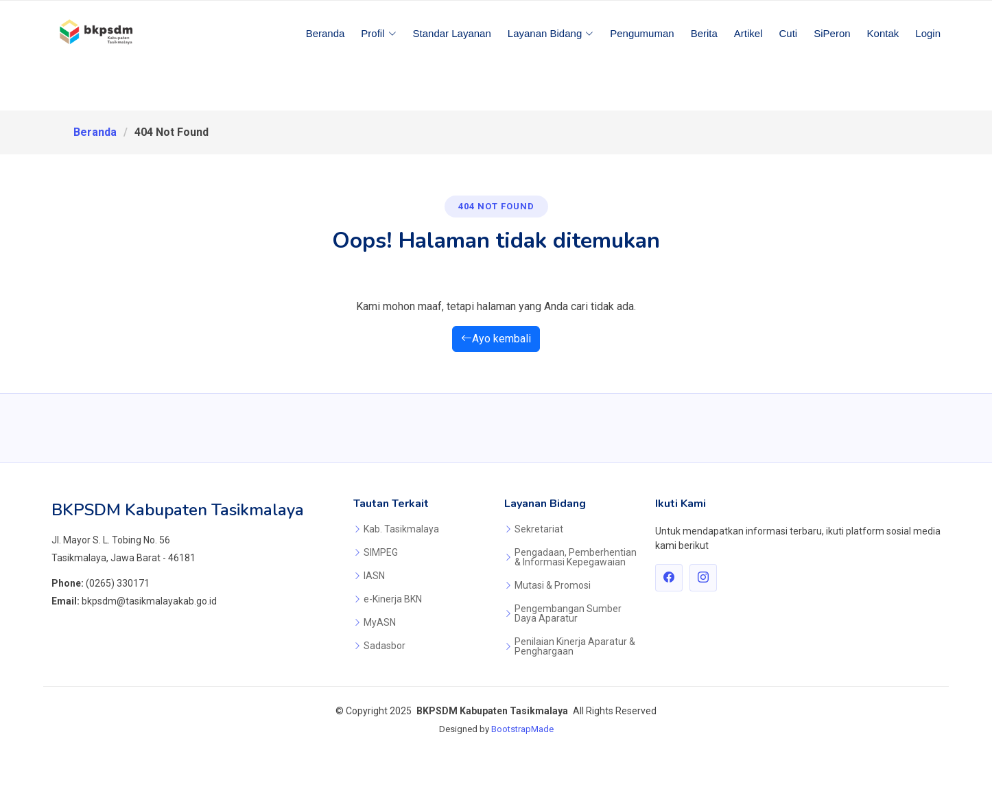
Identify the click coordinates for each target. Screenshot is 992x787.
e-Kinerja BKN (393, 599)
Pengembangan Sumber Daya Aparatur (568, 613)
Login (928, 33)
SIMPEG (381, 552)
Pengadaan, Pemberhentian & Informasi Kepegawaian (576, 557)
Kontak (883, 33)
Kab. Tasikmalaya (401, 529)
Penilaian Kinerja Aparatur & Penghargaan (575, 646)
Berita (704, 33)
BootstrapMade (522, 729)
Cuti (788, 33)
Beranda (325, 33)
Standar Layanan (452, 33)
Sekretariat (539, 529)
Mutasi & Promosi (553, 585)
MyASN (380, 622)
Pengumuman (642, 33)
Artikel (748, 33)
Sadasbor (384, 645)
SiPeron (832, 33)
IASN (374, 575)
